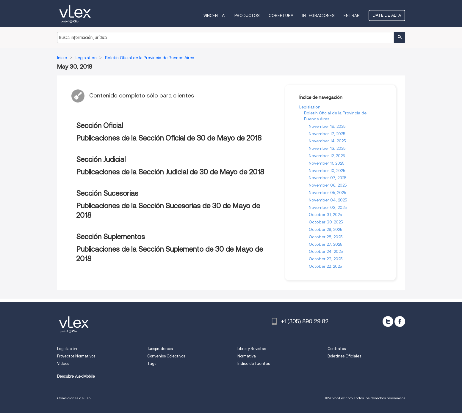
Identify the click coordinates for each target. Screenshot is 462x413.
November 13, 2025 (327, 148)
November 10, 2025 (327, 170)
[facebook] (399, 321)
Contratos (337, 348)
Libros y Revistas (251, 348)
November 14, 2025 (327, 140)
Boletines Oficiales (344, 356)
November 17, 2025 (327, 133)
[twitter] (388, 321)
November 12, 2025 (327, 155)
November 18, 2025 (327, 126)
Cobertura (281, 15)
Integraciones (318, 15)
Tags (151, 363)
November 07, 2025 (327, 177)
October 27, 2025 (325, 244)
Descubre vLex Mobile (76, 376)
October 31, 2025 (325, 214)
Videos (63, 363)
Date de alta (387, 15)
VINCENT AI (214, 15)
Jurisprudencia (160, 348)
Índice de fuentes (253, 363)
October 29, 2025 (325, 229)
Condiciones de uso (73, 398)
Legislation (309, 107)
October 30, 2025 (326, 222)
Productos (247, 15)
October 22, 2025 (325, 266)
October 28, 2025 (325, 236)
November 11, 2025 (326, 163)
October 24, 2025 (326, 251)
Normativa (246, 356)
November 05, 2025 (327, 192)
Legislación (67, 348)
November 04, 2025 (328, 200)
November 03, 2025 (328, 207)
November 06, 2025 (328, 185)
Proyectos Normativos (76, 356)
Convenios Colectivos (166, 356)
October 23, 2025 (325, 258)
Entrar (352, 15)
